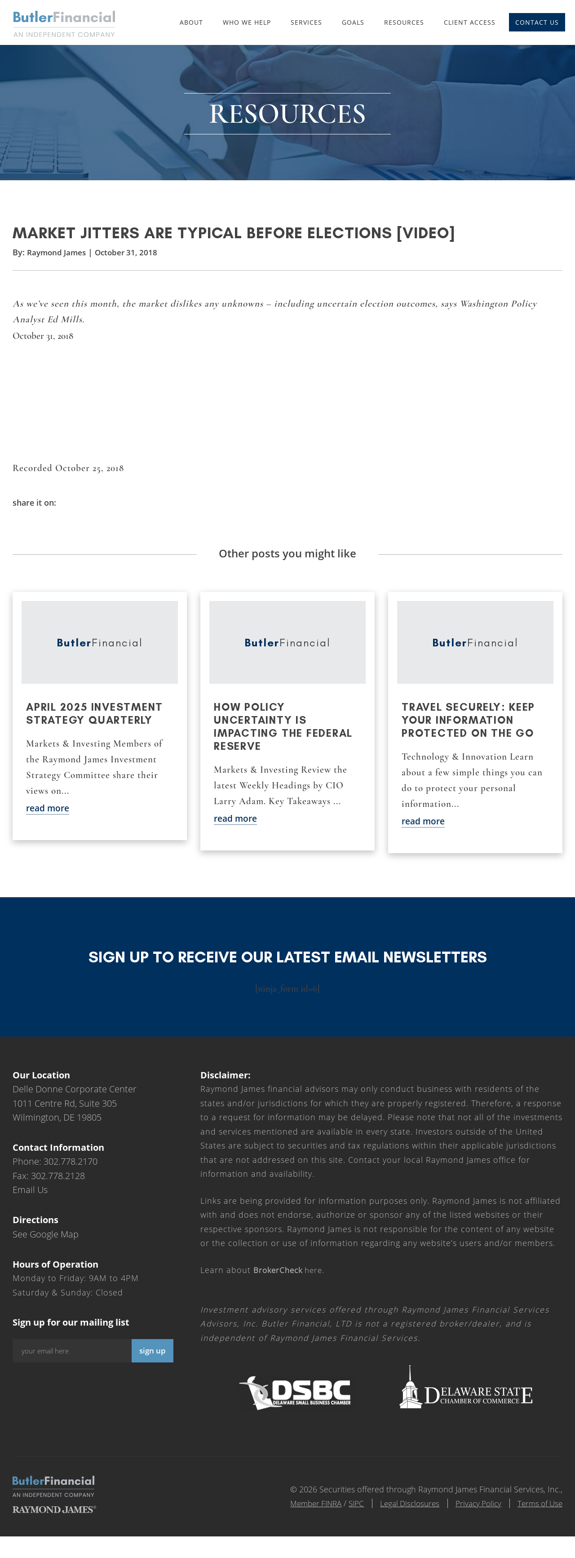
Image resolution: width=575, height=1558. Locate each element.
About (191, 22)
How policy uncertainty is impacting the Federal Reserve (285, 738)
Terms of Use (538, 1514)
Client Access (469, 22)
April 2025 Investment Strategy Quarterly (97, 725)
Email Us (30, 1202)
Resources (404, 22)
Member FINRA (298, 1514)
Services (306, 22)
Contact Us (537, 22)
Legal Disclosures (398, 1514)
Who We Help (247, 22)
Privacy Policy (472, 1514)
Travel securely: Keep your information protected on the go (470, 731)
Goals (353, 22)
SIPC (341, 1514)
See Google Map (46, 1246)
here (290, 1281)
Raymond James (58, 261)
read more (49, 820)
